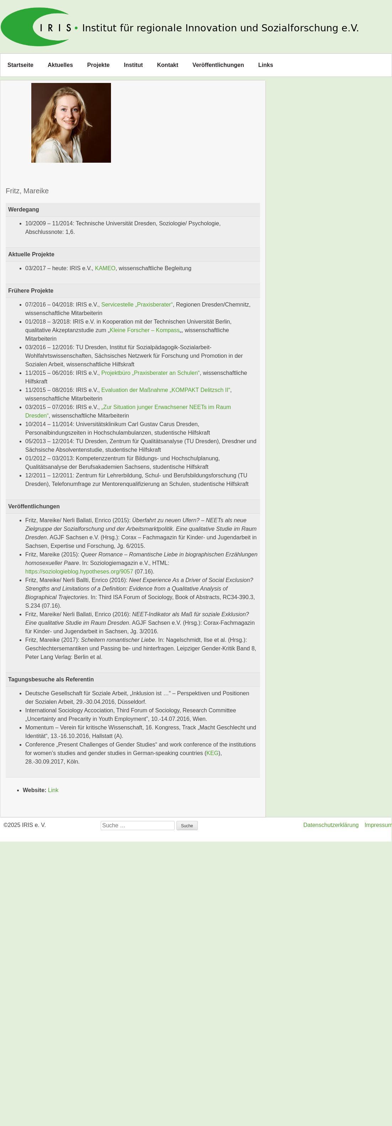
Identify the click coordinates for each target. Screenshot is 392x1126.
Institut (133, 65)
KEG (212, 753)
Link (53, 790)
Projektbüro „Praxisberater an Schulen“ (150, 373)
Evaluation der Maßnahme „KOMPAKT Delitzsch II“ (165, 390)
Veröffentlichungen (218, 65)
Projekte (98, 65)
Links (265, 65)
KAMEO (105, 268)
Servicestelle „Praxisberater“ (137, 305)
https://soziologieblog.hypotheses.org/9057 (79, 572)
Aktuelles (60, 65)
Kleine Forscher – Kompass (145, 330)
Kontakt (168, 65)
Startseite (20, 65)
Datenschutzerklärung (331, 825)
